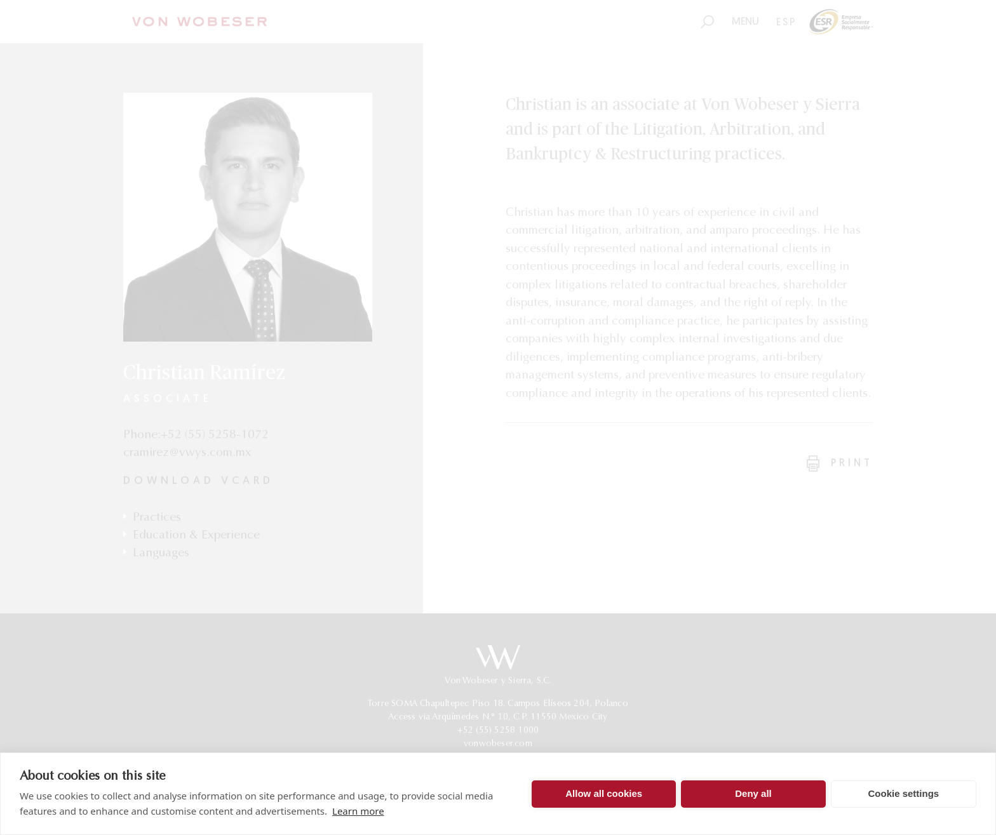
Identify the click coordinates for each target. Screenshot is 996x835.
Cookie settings (903, 793)
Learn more (358, 811)
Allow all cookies (603, 793)
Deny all (753, 793)
